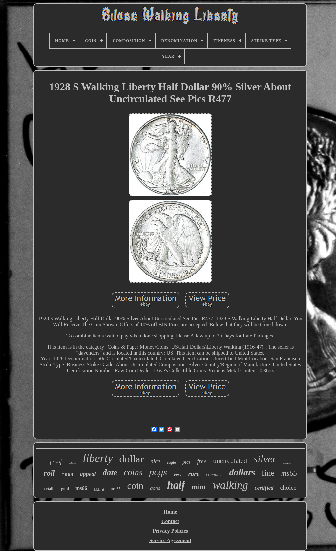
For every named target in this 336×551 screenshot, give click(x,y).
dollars (242, 472)
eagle (171, 462)
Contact (170, 521)
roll (49, 473)
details (49, 488)
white (72, 463)
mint (199, 487)
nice (155, 461)
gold (65, 488)
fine (268, 472)
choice (288, 487)
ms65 (289, 473)
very (177, 474)
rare (193, 473)
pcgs (158, 471)
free (201, 461)
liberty (98, 458)
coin (135, 485)
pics (186, 462)
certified (264, 488)
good (155, 488)
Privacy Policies (170, 531)
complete (214, 474)
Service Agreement (170, 540)
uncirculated (230, 461)
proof (56, 462)
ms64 (68, 475)
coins (133, 472)
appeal (88, 474)
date (110, 472)
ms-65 (116, 488)
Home (170, 512)
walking (230, 485)
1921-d (99, 489)
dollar (131, 459)
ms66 (81, 488)
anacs (287, 463)
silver (265, 459)
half (176, 485)
